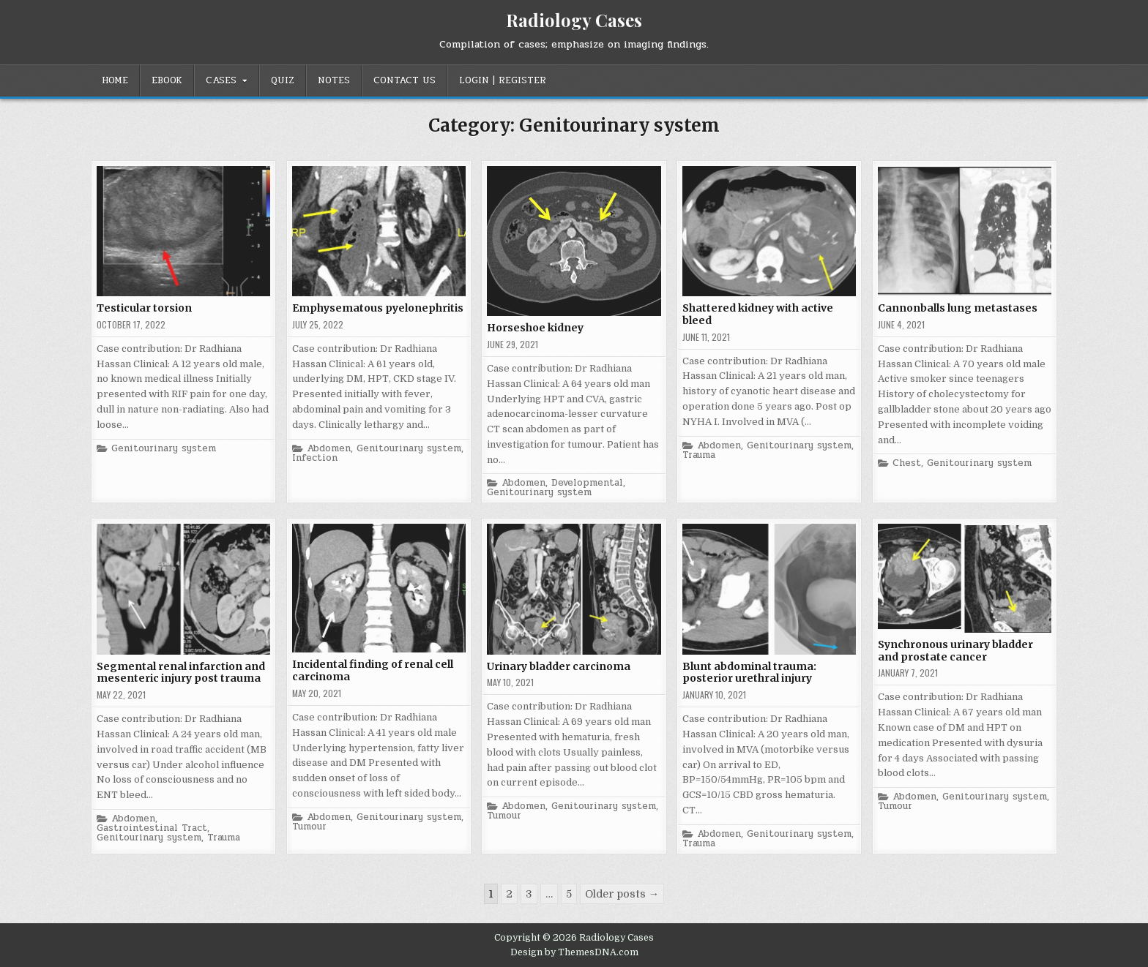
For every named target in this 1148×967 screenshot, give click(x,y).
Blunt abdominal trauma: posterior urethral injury (749, 672)
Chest (906, 463)
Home (115, 80)
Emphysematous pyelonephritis (377, 308)
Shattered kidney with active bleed (757, 314)
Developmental (587, 483)
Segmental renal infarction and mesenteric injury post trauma (181, 672)
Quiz (282, 80)
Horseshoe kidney (535, 327)
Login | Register (502, 80)
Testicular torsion (144, 308)
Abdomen (329, 449)
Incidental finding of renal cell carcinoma (372, 670)
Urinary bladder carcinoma (558, 666)
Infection (315, 458)
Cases (221, 80)
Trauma (698, 455)
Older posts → (622, 894)
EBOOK (167, 80)
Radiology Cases (574, 19)
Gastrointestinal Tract (152, 828)
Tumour (309, 827)
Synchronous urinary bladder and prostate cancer (955, 650)
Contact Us (404, 80)
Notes (334, 80)
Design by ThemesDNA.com (574, 952)
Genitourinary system (163, 449)
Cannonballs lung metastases (957, 308)
